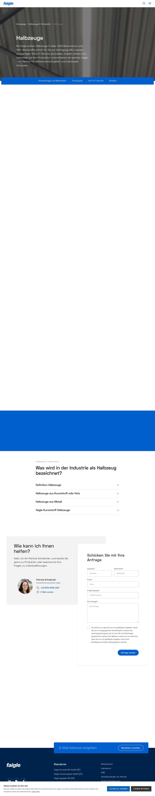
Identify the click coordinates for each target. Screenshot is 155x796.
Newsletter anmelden (130, 748)
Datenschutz (107, 764)
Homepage (21, 24)
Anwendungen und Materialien (52, 81)
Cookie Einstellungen (110, 781)
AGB (103, 773)
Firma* (89, 580)
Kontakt (112, 81)
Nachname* (118, 569)
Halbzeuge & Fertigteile (39, 24)
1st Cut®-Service (95, 81)
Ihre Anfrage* (92, 601)
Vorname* (91, 569)
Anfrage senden (128, 653)
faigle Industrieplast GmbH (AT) (68, 774)
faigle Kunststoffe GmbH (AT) (67, 770)
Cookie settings (141, 789)
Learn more (35, 791)
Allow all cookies (118, 789)
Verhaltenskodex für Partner (114, 777)
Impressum (106, 768)
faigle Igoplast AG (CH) (64, 778)
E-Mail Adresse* (93, 591)
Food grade (77, 81)
